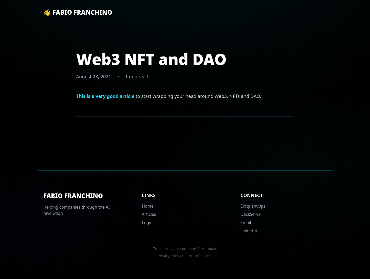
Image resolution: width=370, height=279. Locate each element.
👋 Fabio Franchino (77, 12)
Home (148, 206)
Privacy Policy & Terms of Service (185, 255)
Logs (146, 222)
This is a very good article (105, 96)
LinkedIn (249, 231)
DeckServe (251, 214)
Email (246, 222)
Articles (149, 214)
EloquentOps (253, 206)
